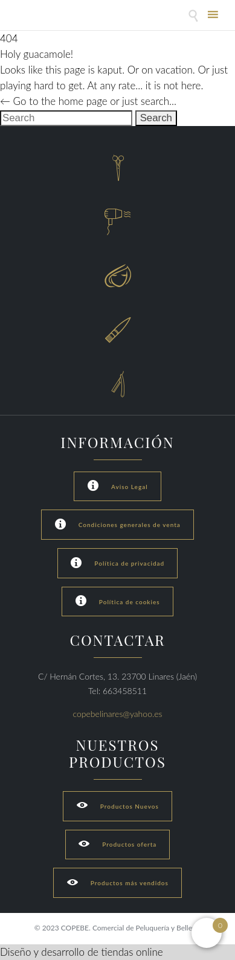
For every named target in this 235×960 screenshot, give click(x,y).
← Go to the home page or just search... (88, 101)
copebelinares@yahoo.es (118, 714)
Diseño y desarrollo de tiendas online (81, 952)
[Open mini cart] (207, 933)
